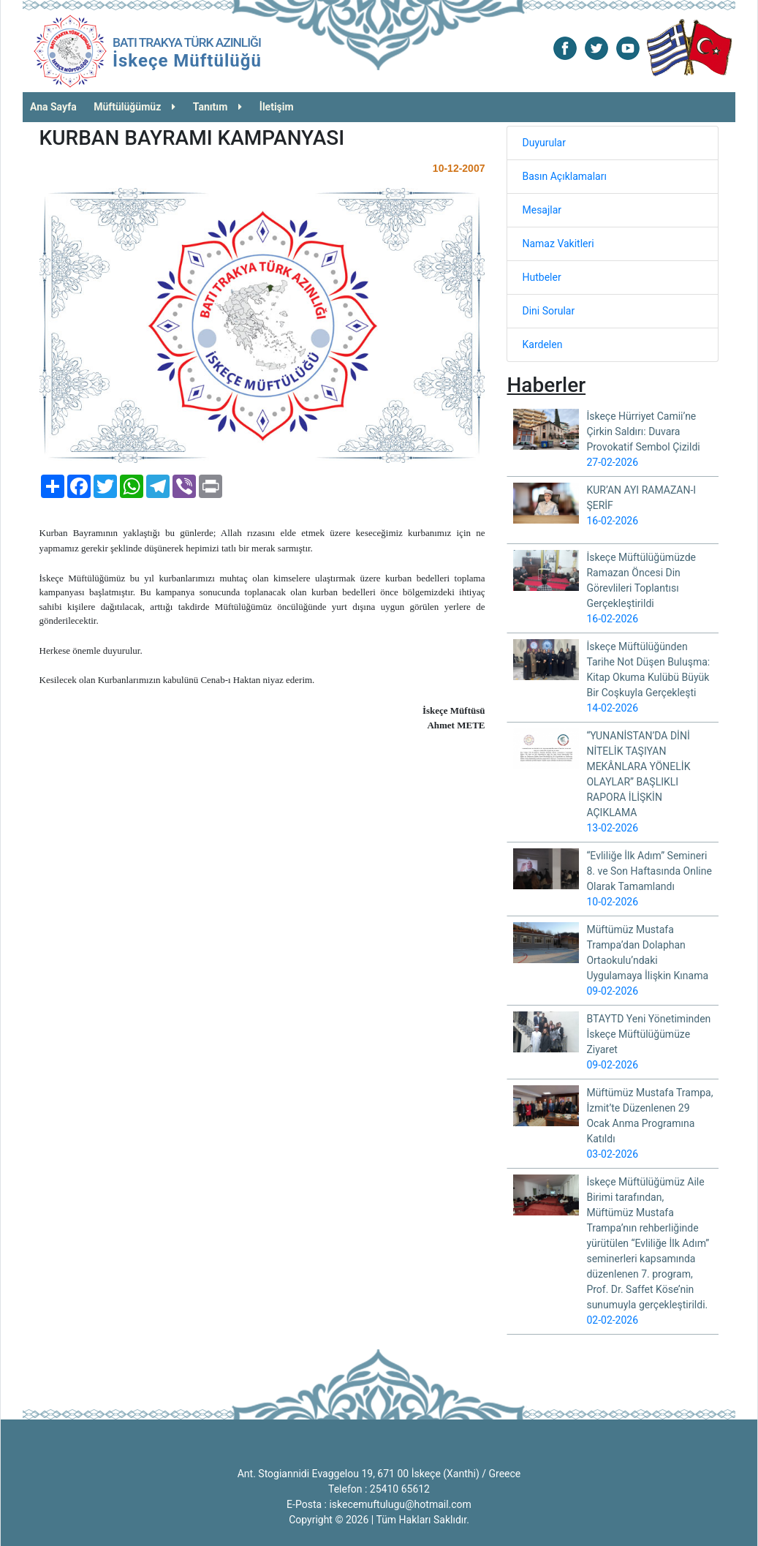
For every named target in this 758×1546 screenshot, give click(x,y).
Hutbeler (541, 277)
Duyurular (543, 142)
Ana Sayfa (53, 107)
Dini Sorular (548, 311)
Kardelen (542, 344)
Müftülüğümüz (134, 107)
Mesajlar (541, 210)
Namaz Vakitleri (558, 243)
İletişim (276, 107)
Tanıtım (218, 107)
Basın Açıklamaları (564, 176)
